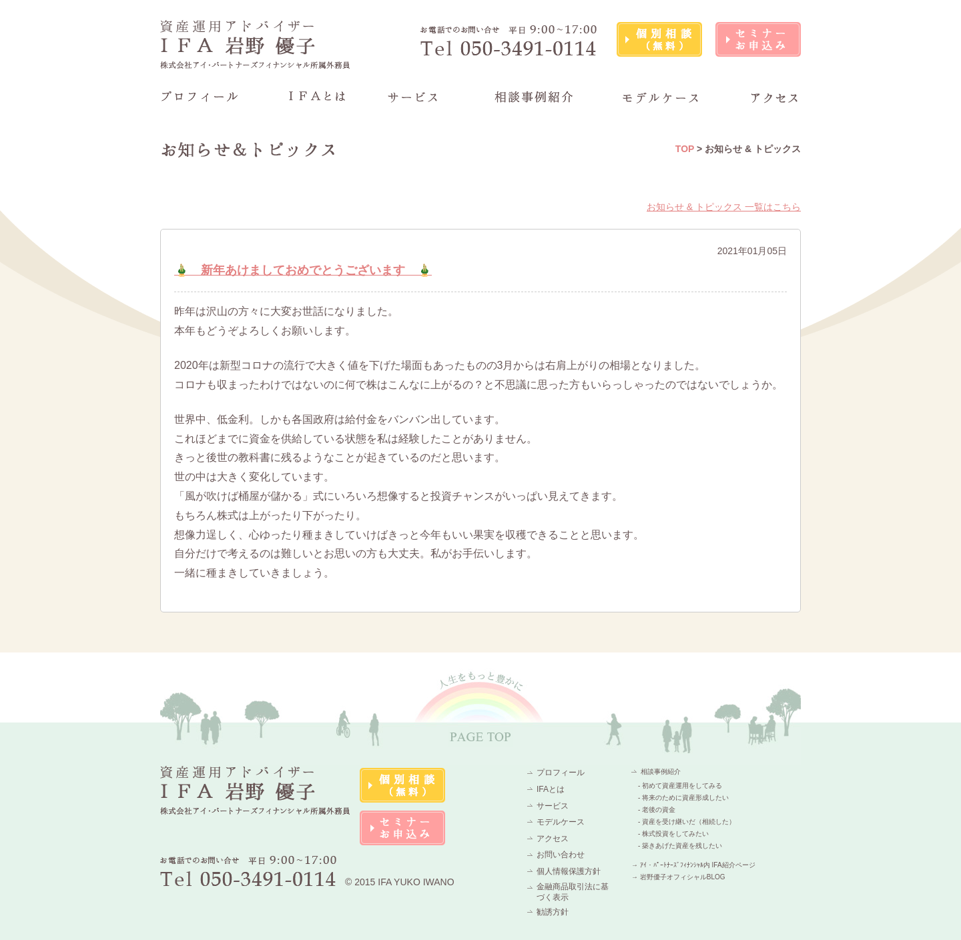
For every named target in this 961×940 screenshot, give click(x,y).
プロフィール (561, 772)
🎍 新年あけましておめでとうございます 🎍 (303, 270)
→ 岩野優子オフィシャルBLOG (678, 877)
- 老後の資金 (656, 809)
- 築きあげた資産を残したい (680, 845)
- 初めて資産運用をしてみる (680, 785)
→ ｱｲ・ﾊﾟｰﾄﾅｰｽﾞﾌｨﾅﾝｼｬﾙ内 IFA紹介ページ (693, 865)
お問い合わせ (561, 854)
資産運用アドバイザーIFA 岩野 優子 (255, 44)
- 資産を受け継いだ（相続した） (686, 821)
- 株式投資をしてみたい (673, 833)
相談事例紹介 (661, 771)
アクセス (553, 838)
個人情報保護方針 (569, 871)
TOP (684, 148)
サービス (553, 806)
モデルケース (561, 822)
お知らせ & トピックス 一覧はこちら (724, 206)
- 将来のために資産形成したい (683, 797)
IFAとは (551, 789)
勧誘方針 (553, 912)
